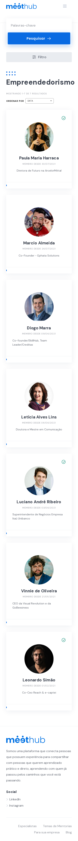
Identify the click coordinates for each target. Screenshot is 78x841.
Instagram (16, 805)
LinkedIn (15, 799)
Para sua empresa (47, 832)
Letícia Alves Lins (39, 417)
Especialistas (27, 826)
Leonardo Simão (39, 680)
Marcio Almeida (39, 243)
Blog (69, 832)
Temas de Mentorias (57, 826)
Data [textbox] (30, 100)
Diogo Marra (39, 328)
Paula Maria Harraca (39, 158)
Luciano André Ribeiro (39, 502)
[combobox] (39, 101)
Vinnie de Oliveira (39, 591)
